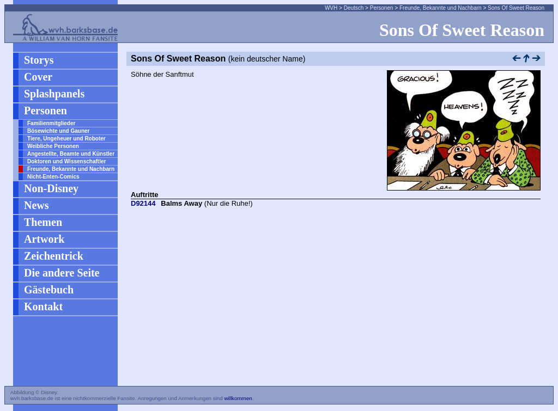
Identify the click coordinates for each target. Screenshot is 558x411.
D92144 (143, 203)
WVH (331, 8)
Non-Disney (51, 188)
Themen (43, 222)
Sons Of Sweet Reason (516, 8)
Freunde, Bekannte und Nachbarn (440, 8)
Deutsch (354, 8)
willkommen (238, 398)
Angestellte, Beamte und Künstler (70, 154)
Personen (381, 8)
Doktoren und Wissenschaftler (66, 161)
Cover (38, 77)
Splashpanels (54, 94)
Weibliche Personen (53, 146)
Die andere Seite (62, 273)
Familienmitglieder (51, 123)
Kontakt (43, 306)
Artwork (44, 239)
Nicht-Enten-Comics (53, 177)
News (36, 205)
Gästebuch (49, 290)
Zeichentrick (53, 256)
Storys (38, 60)
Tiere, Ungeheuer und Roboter (66, 139)
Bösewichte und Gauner (58, 131)
